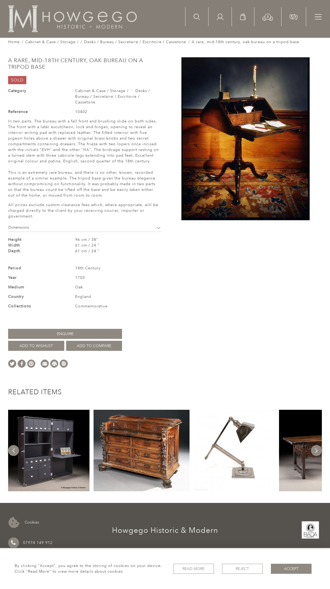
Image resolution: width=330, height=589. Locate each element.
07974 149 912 (30, 542)
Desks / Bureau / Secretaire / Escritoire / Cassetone (135, 42)
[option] (48, 450)
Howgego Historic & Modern (165, 530)
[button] (267, 16)
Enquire (65, 333)
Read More (193, 568)
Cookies (23, 522)
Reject (242, 568)
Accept (291, 568)
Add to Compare (94, 345)
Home (14, 42)
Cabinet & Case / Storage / (52, 42)
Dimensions (84, 227)
